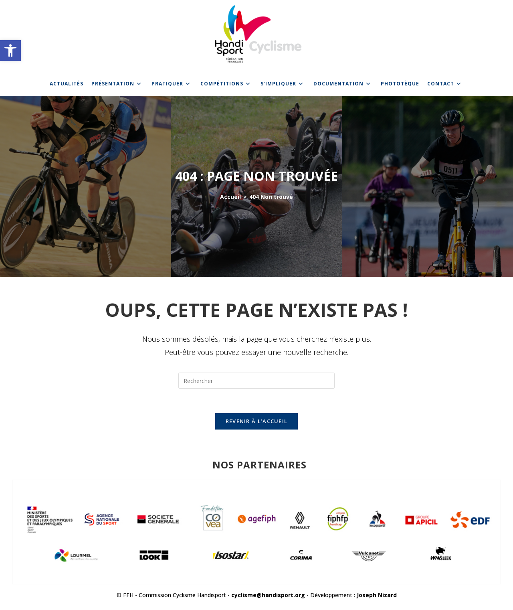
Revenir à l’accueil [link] (257, 421)
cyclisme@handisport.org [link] (268, 595)
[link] (10, 50)
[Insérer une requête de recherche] (256, 381)
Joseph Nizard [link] (377, 595)
